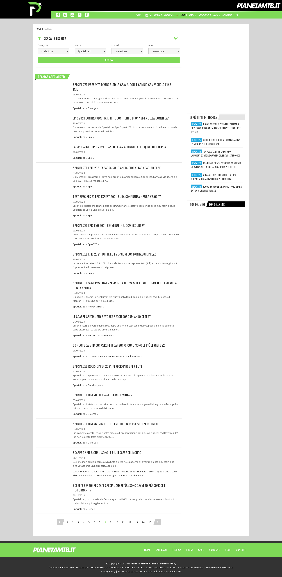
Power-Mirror (95, 306)
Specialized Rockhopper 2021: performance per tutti (108, 365)
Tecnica (176, 549)
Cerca (109, 60)
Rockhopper (94, 384)
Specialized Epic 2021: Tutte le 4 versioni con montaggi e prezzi (115, 253)
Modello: (116, 45)
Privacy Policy (108, 570)
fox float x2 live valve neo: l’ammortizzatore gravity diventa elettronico (215, 153)
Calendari (161, 549)
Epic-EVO (92, 243)
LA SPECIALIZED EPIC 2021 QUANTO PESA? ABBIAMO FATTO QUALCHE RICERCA (120, 146)
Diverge (92, 108)
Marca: (78, 45)
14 (143, 521)
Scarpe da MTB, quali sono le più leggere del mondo (108, 451)
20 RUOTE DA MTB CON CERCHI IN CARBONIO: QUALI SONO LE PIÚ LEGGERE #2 (120, 344)
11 (123, 521)
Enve (103, 355)
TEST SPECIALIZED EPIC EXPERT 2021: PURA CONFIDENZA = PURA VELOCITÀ (118, 196)
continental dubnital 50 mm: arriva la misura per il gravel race (215, 142)
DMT (109, 470)
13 (136, 521)
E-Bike (189, 549)
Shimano (78, 474)
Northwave (135, 474)
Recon (91, 334)
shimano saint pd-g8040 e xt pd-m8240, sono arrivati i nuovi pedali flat (214, 177)
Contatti (241, 549)
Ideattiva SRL (174, 570)
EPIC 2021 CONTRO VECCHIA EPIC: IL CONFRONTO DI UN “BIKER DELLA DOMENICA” (122, 118)
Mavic (119, 355)
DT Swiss (93, 355)
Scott (151, 470)
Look (174, 470)
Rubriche (214, 549)
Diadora (84, 470)
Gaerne (123, 474)
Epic (90, 136)
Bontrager (110, 474)
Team (228, 549)
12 (130, 521)
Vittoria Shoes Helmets (133, 470)
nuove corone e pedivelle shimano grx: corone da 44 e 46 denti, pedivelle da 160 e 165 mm (216, 128)
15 (150, 521)
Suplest (89, 474)
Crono (99, 474)
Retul (91, 508)
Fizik (116, 470)
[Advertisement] (217, 56)
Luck (75, 470)
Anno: (151, 45)
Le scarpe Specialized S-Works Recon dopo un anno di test (112, 316)
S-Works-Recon (105, 334)
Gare (201, 549)
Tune (111, 355)
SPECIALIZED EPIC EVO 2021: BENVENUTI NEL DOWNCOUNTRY (109, 225)
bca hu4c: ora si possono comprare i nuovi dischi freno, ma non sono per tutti (216, 165)
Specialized (79, 108)
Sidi (102, 470)
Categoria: (43, 45)
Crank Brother (132, 355)
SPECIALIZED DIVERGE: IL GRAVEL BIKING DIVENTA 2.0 (104, 394)
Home (147, 549)
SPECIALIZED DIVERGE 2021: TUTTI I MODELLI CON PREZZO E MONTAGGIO (116, 423)
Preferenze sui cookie (130, 570)
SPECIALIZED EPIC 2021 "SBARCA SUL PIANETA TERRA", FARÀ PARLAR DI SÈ (117, 167)
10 (116, 521)
